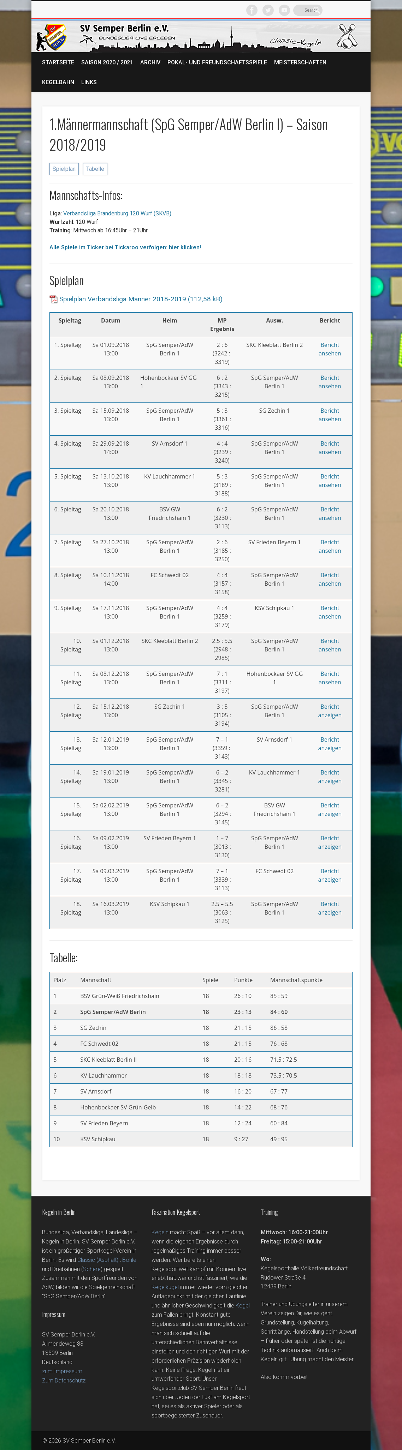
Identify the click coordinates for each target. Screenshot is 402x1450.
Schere (92, 1269)
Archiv (150, 62)
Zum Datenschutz (63, 1380)
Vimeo (338, 10)
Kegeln (160, 1232)
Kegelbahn (58, 82)
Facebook (306, 10)
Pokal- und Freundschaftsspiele (217, 62)
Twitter (322, 10)
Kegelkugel (165, 1287)
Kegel (243, 1305)
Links (89, 82)
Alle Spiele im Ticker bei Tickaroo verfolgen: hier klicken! (125, 247)
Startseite (58, 62)
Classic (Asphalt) (97, 1260)
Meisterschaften (300, 62)
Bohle (129, 1260)
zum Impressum (62, 1371)
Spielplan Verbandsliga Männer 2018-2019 (122, 299)
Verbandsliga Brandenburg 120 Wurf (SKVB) (116, 213)
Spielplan (64, 169)
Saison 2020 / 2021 (107, 62)
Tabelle (95, 169)
